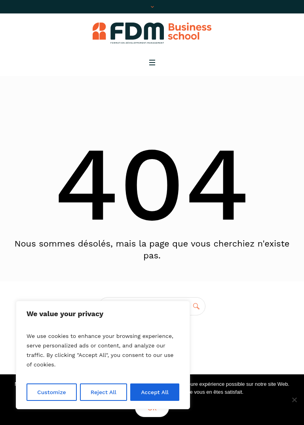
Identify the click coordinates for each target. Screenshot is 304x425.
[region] (103, 355)
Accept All (155, 392)
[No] (294, 400)
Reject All (103, 392)
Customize (51, 392)
